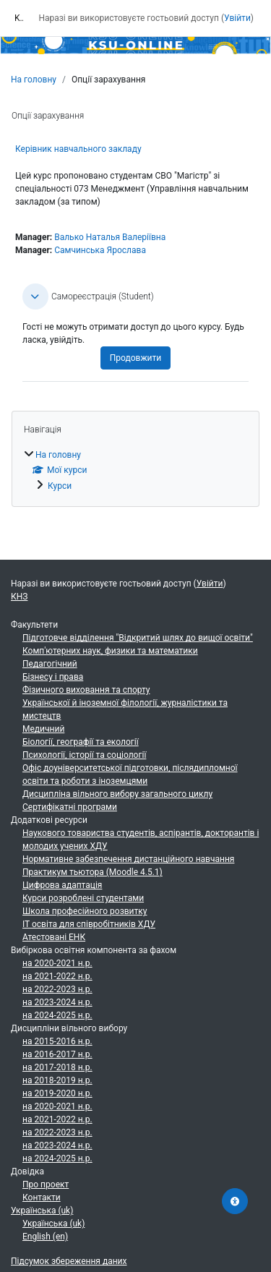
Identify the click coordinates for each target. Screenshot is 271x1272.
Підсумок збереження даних (69, 1261)
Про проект (45, 1184)
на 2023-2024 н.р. (57, 1002)
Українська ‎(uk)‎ (42, 1210)
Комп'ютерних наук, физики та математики (110, 651)
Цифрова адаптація (62, 885)
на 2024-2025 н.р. (57, 1015)
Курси (60, 486)
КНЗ (19, 597)
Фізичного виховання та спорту (86, 690)
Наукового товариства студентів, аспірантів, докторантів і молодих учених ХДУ (140, 839)
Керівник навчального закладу (78, 149)
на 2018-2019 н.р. (57, 1080)
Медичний (43, 729)
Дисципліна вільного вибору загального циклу (117, 794)
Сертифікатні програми (69, 807)
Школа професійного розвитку (84, 911)
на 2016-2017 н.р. (57, 1054)
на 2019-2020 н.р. (57, 1093)
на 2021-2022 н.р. (57, 976)
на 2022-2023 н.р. (57, 989)
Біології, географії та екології (80, 742)
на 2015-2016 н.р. (57, 1041)
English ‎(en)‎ (45, 1237)
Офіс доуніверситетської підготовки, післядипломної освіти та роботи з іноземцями (130, 774)
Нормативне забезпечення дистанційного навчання (128, 859)
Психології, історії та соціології (84, 755)
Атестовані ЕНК (53, 937)
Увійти (237, 18)
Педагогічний (49, 664)
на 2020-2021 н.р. (57, 963)
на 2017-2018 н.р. (57, 1067)
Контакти (41, 1197)
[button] (35, 296)
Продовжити (135, 358)
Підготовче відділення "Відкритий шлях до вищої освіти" (137, 638)
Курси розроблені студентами (83, 898)
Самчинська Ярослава (100, 250)
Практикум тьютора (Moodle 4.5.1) (92, 872)
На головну (33, 79)
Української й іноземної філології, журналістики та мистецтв (125, 709)
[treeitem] (135, 470)
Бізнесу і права (52, 677)
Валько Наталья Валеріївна (109, 237)
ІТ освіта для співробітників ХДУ (88, 924)
